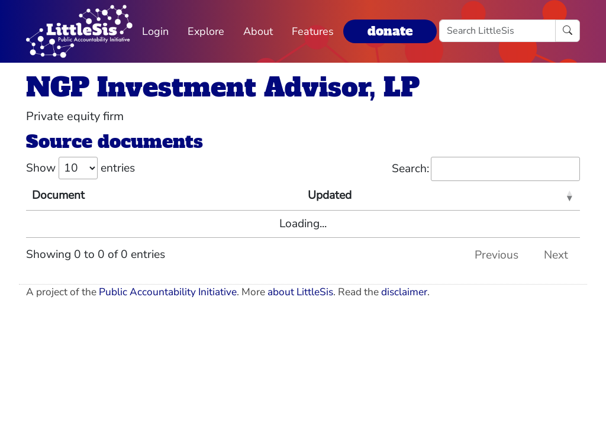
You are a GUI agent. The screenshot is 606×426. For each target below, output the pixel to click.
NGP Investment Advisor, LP (223, 87)
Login (155, 31)
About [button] (258, 31)
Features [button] (313, 31)
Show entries (80, 168)
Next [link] (556, 255)
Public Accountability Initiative (168, 292)
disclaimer (404, 292)
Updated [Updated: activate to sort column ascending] (330, 195)
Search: (486, 169)
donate (390, 31)
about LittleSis (300, 292)
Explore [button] (206, 31)
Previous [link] (496, 255)
